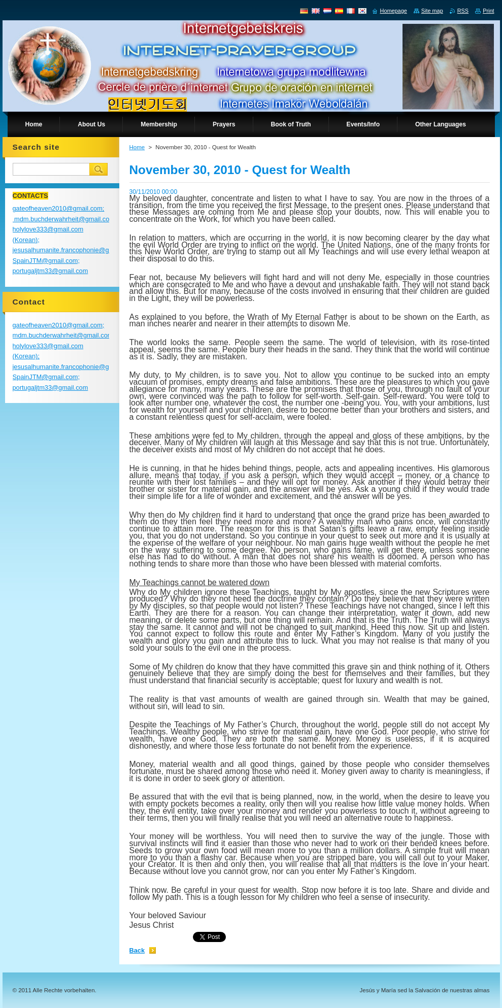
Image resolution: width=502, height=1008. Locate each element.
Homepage (393, 11)
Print (488, 11)
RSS (462, 11)
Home (137, 147)
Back (137, 950)
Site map (432, 11)
